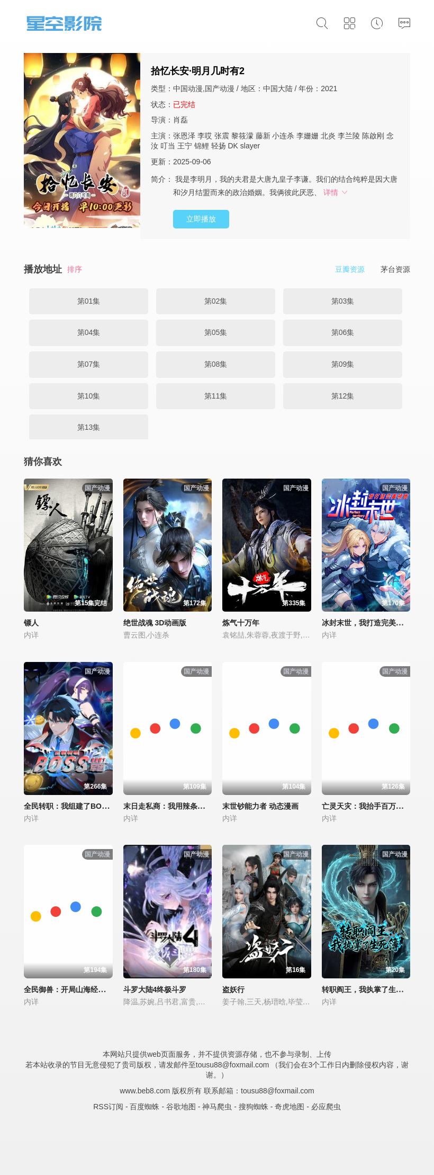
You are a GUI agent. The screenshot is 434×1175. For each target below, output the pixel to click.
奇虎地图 (289, 1106)
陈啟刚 (373, 135)
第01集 (89, 301)
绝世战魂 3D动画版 (155, 623)
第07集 (89, 364)
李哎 (204, 135)
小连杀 (283, 135)
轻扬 (218, 146)
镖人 (31, 623)
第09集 (343, 364)
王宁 (184, 146)
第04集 (89, 332)
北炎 (328, 135)
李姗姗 (307, 135)
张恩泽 (184, 135)
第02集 (216, 301)
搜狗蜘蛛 (253, 1106)
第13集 (89, 427)
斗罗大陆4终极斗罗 (155, 989)
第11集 (216, 396)
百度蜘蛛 (144, 1106)
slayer (250, 146)
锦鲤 (201, 146)
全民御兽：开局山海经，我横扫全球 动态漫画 (99, 989)
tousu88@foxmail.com (277, 1090)
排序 (74, 269)
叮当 (167, 146)
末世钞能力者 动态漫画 (260, 806)
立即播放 (201, 219)
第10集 (89, 396)
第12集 (343, 396)
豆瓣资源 (350, 269)
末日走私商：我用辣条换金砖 (171, 806)
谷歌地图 (181, 1106)
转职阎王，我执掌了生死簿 (366, 989)
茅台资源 (395, 269)
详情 (336, 192)
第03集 (343, 301)
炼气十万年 (240, 623)
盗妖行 (233, 989)
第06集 (343, 332)
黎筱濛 (242, 135)
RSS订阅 (108, 1106)
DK (233, 146)
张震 (221, 135)
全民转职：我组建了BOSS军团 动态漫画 (91, 806)
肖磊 (180, 120)
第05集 (216, 332)
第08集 (216, 364)
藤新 (263, 135)
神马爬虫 (217, 1106)
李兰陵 (349, 135)
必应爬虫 (326, 1106)
